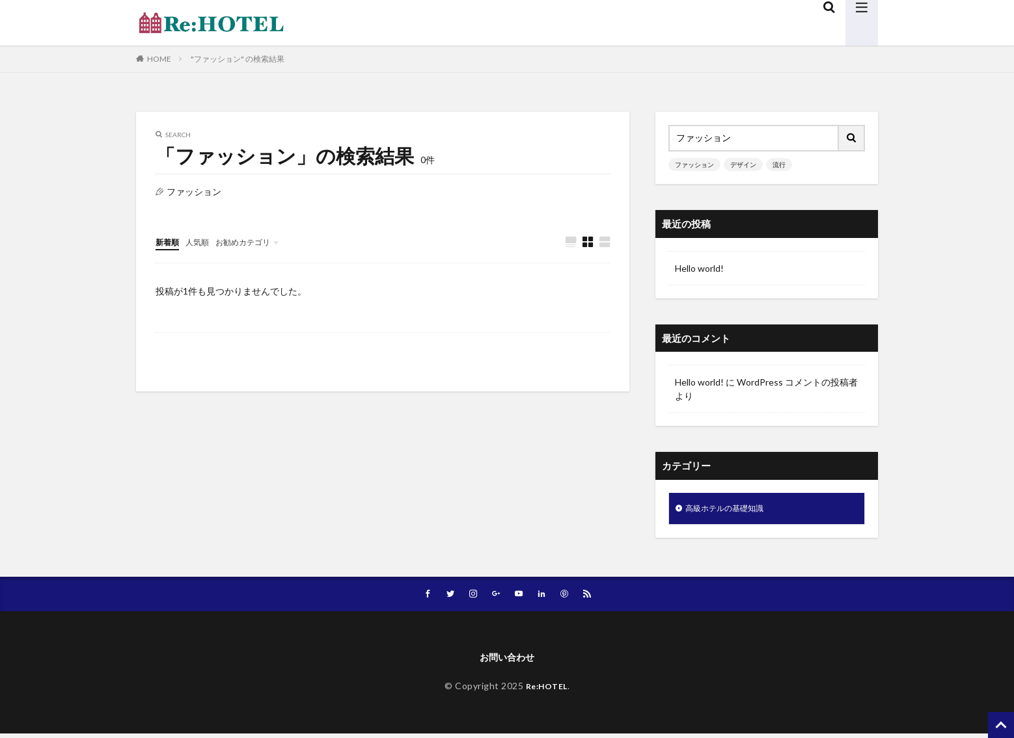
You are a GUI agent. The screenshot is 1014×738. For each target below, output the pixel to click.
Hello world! (699, 268)
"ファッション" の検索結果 (237, 59)
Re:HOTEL (546, 690)
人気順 (203, 241)
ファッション (694, 164)
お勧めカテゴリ (255, 241)
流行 (779, 164)
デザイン (743, 164)
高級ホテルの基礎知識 (730, 509)
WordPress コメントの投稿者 (797, 382)
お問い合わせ (507, 661)
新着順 (169, 241)
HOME (159, 59)
